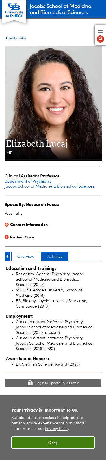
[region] (53, 427)
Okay (53, 442)
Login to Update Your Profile (57, 383)
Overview (25, 257)
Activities (54, 257)
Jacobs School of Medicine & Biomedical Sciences (49, 186)
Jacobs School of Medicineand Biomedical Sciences (60, 9)
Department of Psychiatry (28, 181)
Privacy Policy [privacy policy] (57, 429)
